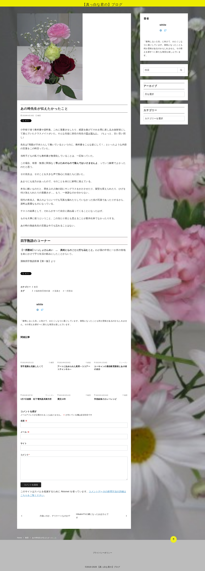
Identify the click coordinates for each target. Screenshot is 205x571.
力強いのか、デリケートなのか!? (55, 516)
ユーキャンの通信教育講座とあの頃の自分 (110, 367)
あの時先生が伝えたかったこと (44, 538)
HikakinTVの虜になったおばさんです (92, 516)
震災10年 (61, 399)
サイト (23, 443)
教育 (39, 115)
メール (24, 432)
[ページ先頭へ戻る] (173, 539)
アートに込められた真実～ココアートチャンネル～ (73, 367)
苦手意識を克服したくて (31, 366)
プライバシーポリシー (102, 553)
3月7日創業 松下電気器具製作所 (36, 399)
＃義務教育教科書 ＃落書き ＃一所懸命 (53, 291)
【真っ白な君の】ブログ (102, 4)
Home (19, 538)
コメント (25, 455)
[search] (181, 70)
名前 (23, 421)
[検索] (164, 70)
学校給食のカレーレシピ (105, 399)
